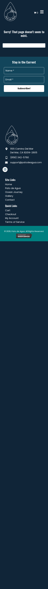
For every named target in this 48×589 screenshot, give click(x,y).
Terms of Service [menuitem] (14, 222)
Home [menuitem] (8, 184)
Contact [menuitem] (10, 199)
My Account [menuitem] (12, 218)
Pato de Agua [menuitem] (13, 188)
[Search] (24, 45)
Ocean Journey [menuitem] (14, 192)
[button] (24, 88)
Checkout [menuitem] (10, 214)
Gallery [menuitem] (9, 196)
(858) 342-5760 (19, 157)
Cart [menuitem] (7, 210)
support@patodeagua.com (26, 162)
